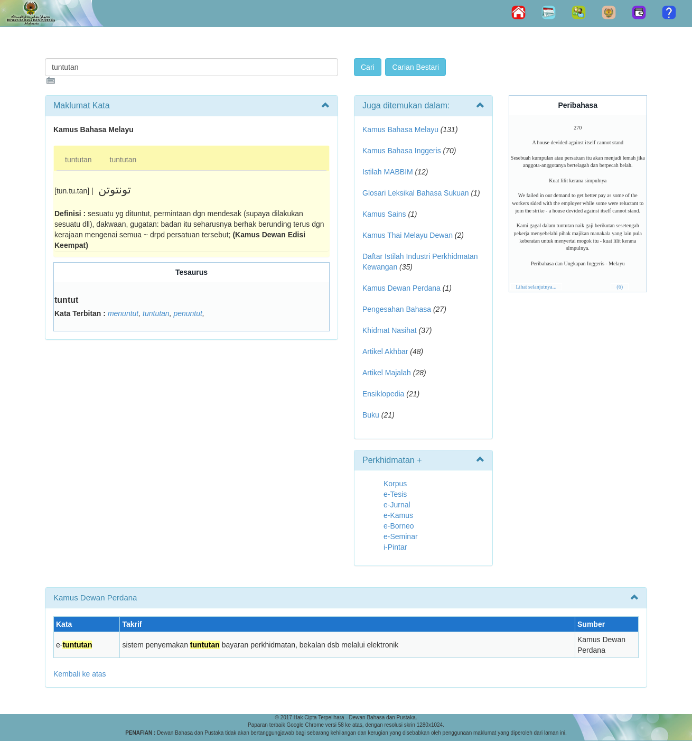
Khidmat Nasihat (389, 330)
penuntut (187, 313)
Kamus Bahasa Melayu (401, 129)
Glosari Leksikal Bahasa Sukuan (415, 193)
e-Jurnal (397, 505)
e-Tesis (395, 494)
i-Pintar (395, 547)
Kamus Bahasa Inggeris (401, 150)
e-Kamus (398, 515)
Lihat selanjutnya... (536, 287)
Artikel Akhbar (385, 351)
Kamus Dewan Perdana (401, 288)
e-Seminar (401, 536)
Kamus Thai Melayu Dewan (407, 235)
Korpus (395, 483)
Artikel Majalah (386, 372)
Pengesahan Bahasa (396, 309)
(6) (619, 287)
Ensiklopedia (383, 394)
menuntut (123, 313)
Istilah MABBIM (387, 172)
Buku (370, 415)
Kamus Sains (384, 214)
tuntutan (78, 159)
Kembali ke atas (79, 674)
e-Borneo (399, 526)
